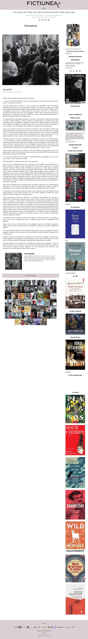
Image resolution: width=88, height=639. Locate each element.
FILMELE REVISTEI (75, 145)
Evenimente (46, 12)
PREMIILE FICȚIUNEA (70, 65)
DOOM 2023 (75, 147)
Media (44, 633)
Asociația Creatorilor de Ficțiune (75, 51)
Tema (35, 12)
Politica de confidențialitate (44, 630)
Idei (14, 12)
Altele (73, 12)
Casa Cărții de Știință (70, 273)
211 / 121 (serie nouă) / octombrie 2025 (13, 92)
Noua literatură (6, 90)
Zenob (39, 12)
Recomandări (55, 12)
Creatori (62, 12)
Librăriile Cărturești (75, 56)
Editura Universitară (70, 170)
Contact (67, 12)
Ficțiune (30, 12)
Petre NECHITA (7, 89)
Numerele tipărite (75, 106)
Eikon (66, 240)
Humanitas (76, 59)
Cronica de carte (22, 12)
